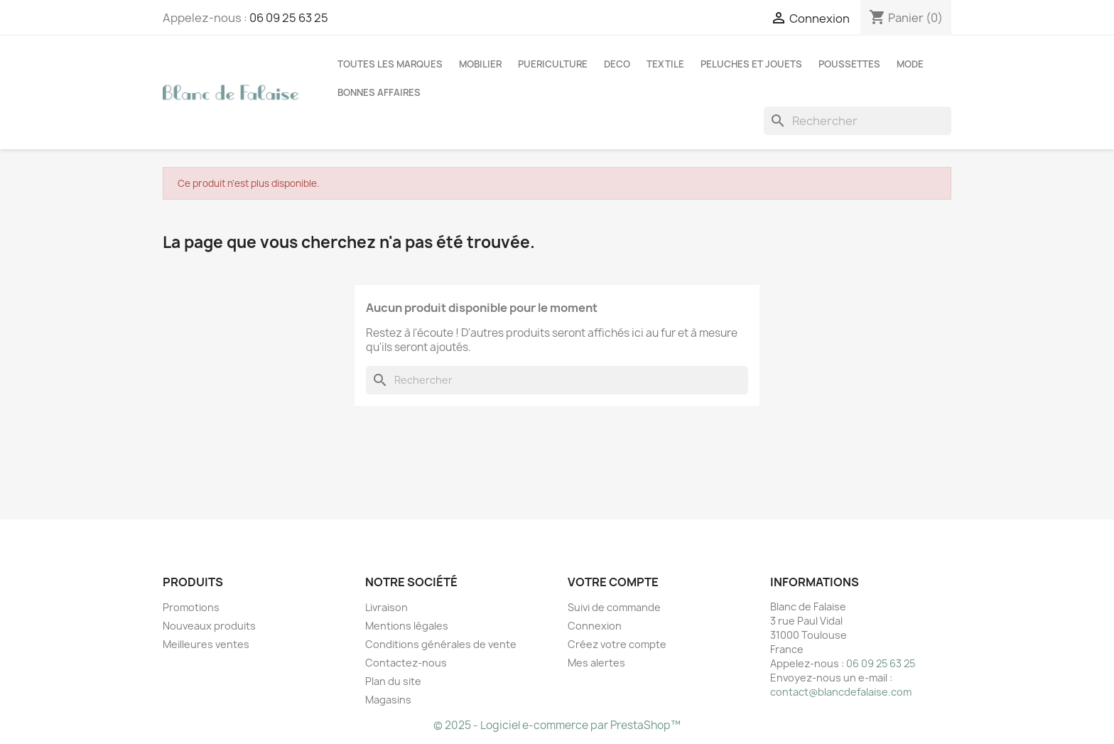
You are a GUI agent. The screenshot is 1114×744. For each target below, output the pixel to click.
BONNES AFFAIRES (379, 92)
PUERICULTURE (553, 64)
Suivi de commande (614, 607)
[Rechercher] (857, 121)
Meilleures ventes (206, 644)
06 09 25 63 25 (288, 18)
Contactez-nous (406, 662)
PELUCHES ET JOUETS (751, 64)
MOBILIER (480, 64)
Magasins (388, 699)
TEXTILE (665, 64)
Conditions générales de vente (441, 644)
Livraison (386, 607)
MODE (910, 64)
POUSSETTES (849, 64)
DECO (617, 64)
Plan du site (393, 681)
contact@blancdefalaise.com (841, 692)
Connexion (595, 625)
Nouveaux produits (209, 625)
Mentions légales (406, 625)
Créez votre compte (617, 644)
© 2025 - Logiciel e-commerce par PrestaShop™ (557, 725)
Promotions (191, 607)
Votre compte (613, 582)
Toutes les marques (390, 64)
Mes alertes (596, 662)
